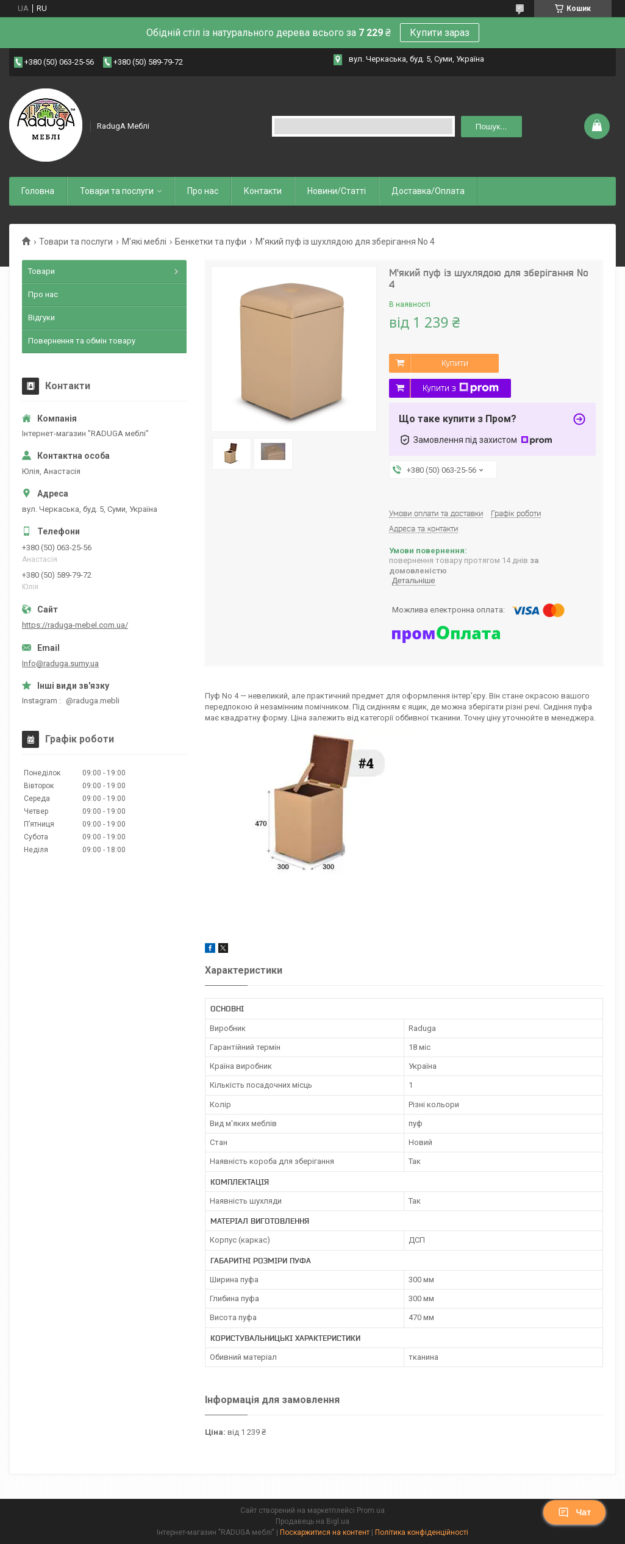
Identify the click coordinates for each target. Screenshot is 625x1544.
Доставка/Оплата (428, 191)
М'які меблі (144, 241)
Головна (37, 191)
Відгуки (41, 317)
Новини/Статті (336, 191)
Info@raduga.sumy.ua (60, 663)
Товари (41, 271)
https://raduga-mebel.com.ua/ (75, 625)
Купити (454, 363)
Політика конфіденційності (421, 1532)
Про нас (202, 191)
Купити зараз (440, 32)
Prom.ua (371, 1510)
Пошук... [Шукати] (491, 126)
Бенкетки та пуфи (210, 241)
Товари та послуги (117, 191)
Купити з (461, 387)
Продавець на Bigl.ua (312, 1521)
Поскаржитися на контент (325, 1532)
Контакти (263, 191)
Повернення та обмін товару (81, 340)
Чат (574, 1512)
